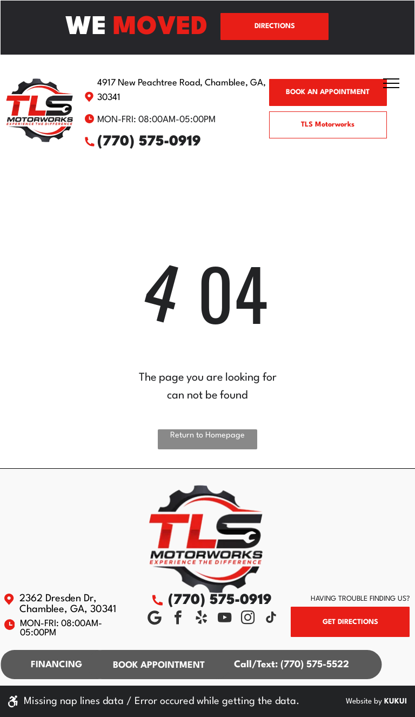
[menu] (391, 83)
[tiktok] (270, 618)
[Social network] (154, 618)
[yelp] (201, 618)
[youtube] (224, 618)
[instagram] (247, 618)
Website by (364, 701)
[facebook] (178, 618)
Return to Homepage (207, 435)
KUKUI (395, 701)
